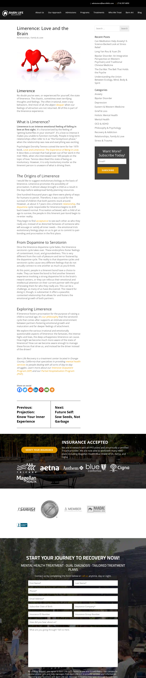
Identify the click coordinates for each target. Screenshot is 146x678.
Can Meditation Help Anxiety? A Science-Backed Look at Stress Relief (111, 44)
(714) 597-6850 (123, 3)
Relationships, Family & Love (30, 37)
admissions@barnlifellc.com (103, 3)
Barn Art (129, 12)
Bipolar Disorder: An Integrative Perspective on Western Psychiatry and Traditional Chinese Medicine (111, 60)
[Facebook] (19, 389)
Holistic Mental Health (106, 115)
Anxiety (98, 94)
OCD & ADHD (102, 123)
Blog (140, 12)
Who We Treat (115, 12)
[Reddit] (30, 389)
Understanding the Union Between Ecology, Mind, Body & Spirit (111, 79)
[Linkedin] (35, 389)
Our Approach (54, 12)
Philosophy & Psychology (108, 127)
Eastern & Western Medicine (109, 106)
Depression (101, 102)
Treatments (99, 12)
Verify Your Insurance (39, 450)
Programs (84, 12)
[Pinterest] (41, 389)
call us (84, 576)
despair (60, 104)
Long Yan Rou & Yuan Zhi (108, 51)
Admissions (70, 12)
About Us (39, 12)
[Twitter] (25, 389)
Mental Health (102, 119)
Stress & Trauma (103, 140)
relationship (69, 203)
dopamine (22, 207)
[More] (52, 389)
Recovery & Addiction (106, 132)
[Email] (46, 389)
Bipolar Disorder (103, 98)
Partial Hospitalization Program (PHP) (45, 372)
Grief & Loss (101, 111)
